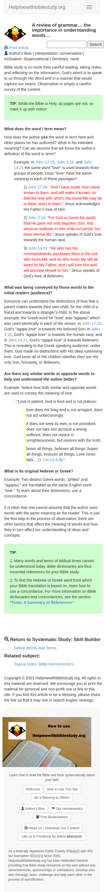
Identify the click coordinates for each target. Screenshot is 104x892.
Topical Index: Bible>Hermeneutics (43, 664)
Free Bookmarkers (52, 817)
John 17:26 (45, 162)
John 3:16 (65, 162)
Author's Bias (33, 808)
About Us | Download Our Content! (52, 828)
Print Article (16, 48)
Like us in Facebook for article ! (52, 836)
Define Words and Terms (35, 648)
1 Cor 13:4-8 (50, 460)
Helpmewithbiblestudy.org (37, 7)
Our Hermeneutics (67, 808)
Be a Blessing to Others (51, 798)
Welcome (33, 789)
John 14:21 (37, 248)
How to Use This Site (62, 789)
